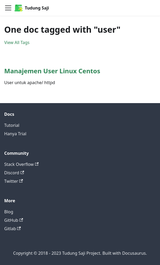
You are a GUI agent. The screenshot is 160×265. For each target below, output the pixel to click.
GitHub (13, 220)
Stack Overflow (21, 164)
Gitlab (12, 229)
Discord (14, 173)
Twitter (13, 181)
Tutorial (11, 125)
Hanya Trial (15, 134)
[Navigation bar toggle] (8, 8)
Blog (8, 212)
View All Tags (17, 42)
